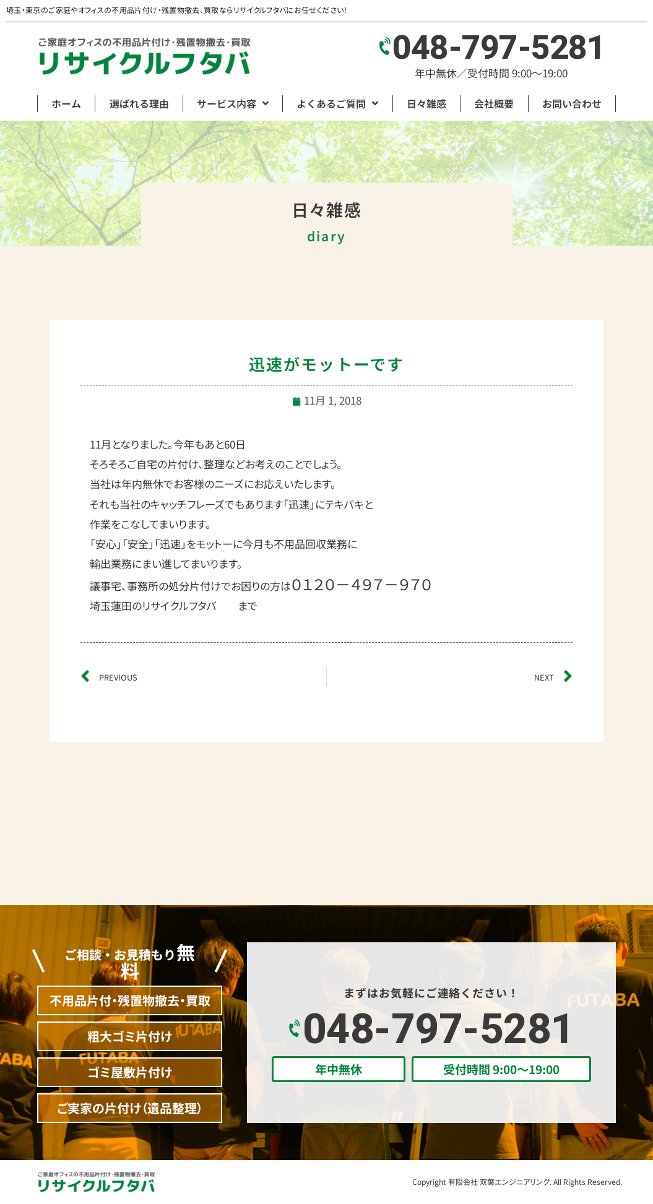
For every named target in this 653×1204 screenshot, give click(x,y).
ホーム (66, 103)
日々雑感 (426, 103)
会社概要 (494, 103)
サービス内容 (233, 103)
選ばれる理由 (139, 103)
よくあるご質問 (337, 103)
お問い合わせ (572, 103)
